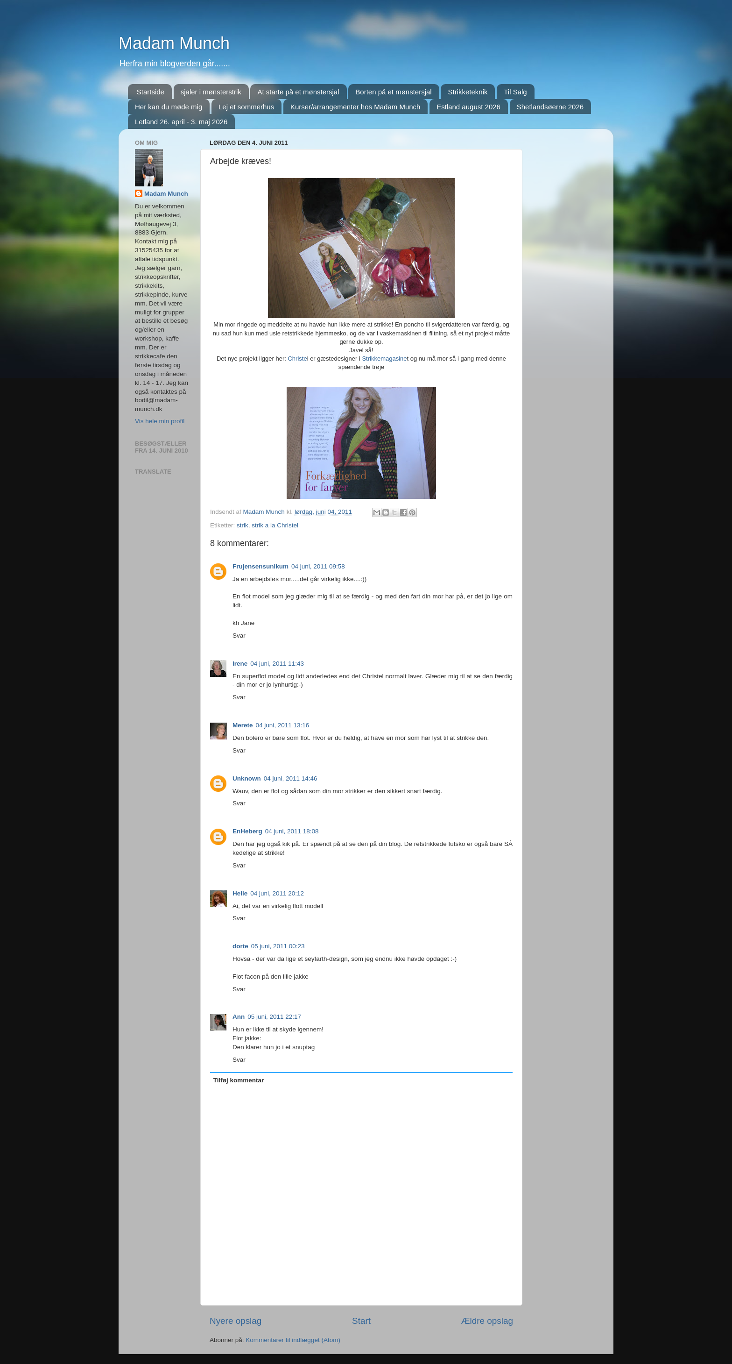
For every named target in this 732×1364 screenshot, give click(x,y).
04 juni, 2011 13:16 (283, 725)
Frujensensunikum (260, 566)
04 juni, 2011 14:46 (290, 778)
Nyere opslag (235, 1321)
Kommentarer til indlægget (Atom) (293, 1339)
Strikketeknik (467, 92)
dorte (240, 946)
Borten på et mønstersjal (393, 92)
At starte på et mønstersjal (298, 92)
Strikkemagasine (384, 358)
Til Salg (515, 92)
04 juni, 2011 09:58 (318, 566)
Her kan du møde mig (168, 107)
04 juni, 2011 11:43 (277, 663)
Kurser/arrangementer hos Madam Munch (355, 107)
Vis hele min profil (159, 421)
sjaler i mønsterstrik (211, 92)
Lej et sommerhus (246, 107)
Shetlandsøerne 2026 (550, 107)
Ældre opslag (487, 1321)
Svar (239, 635)
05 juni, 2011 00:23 (278, 946)
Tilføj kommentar (238, 1080)
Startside (150, 92)
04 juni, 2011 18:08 (292, 831)
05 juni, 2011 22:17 (274, 1016)
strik (242, 525)
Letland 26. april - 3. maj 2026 (181, 122)
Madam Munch (174, 43)
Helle (239, 893)
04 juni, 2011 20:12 (277, 893)
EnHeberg (247, 831)
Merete (242, 725)
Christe (297, 358)
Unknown (246, 778)
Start (361, 1321)
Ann (238, 1016)
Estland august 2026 (468, 107)
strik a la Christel (275, 525)
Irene (239, 663)
